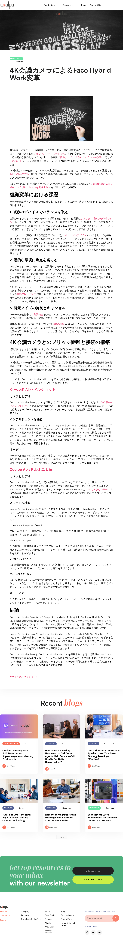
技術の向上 (16, 160)
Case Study (50, 915)
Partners (48, 919)
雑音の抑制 (58, 324)
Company (25, 911)
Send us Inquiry (67, 915)
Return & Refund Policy (68, 924)
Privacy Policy (67, 919)
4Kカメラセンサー (98, 489)
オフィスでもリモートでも (50, 153)
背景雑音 (38, 314)
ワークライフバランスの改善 (86, 157)
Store (47, 911)
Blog (63, 911)
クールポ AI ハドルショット (33, 389)
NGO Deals (49, 927)
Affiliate (48, 923)
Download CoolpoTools (31, 919)
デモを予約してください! (23, 677)
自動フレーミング (26, 294)
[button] (49, 5)
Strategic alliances (48, 931)
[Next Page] (61, 837)
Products (25, 915)
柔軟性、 (62, 157)
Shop (83, 5)
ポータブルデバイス (75, 235)
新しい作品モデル (19, 174)
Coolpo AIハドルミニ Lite (31, 469)
